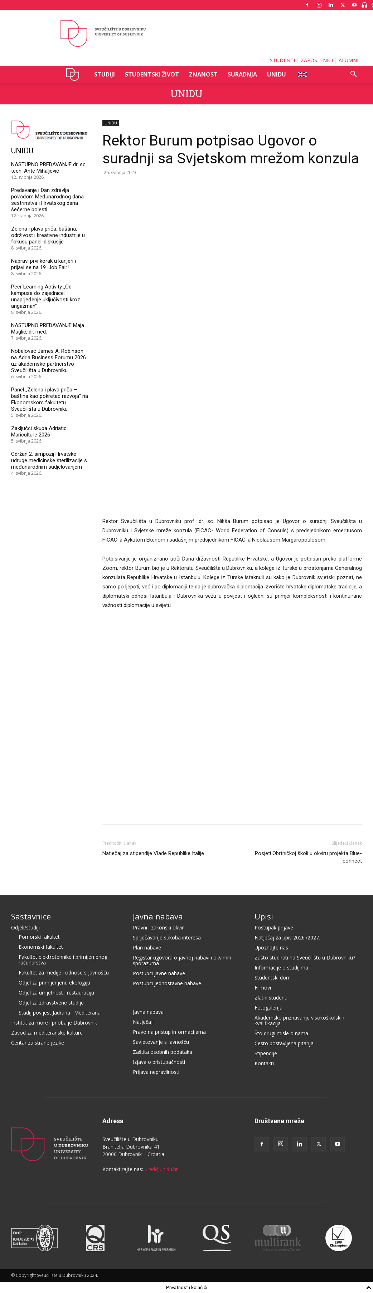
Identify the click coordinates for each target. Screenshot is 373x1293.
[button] (353, 74)
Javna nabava (158, 916)
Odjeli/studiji (25, 927)
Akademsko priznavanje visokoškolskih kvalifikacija (299, 1020)
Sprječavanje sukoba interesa (167, 937)
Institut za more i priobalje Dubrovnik (54, 1022)
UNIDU (74, 74)
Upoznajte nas (271, 947)
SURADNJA (242, 74)
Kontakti (264, 1063)
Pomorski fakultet (39, 936)
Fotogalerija (268, 1007)
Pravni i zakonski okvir (158, 927)
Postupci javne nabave (159, 973)
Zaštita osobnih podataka (162, 1051)
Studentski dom (273, 977)
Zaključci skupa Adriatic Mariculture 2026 (39, 431)
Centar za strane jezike (37, 1042)
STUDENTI (282, 60)
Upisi (264, 916)
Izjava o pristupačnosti (159, 1061)
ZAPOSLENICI (317, 60)
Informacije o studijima (281, 967)
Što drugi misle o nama (281, 1033)
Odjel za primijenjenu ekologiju (54, 982)
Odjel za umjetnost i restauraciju (56, 992)
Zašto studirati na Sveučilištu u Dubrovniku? (305, 957)
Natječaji (143, 1021)
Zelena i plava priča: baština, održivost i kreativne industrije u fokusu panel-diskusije (48, 235)
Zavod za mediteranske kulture (47, 1032)
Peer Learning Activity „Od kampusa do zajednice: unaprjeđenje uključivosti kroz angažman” (45, 296)
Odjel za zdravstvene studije (51, 1002)
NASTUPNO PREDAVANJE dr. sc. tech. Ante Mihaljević (49, 167)
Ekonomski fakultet (41, 946)
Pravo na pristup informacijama (169, 1031)
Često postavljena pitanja (284, 1043)
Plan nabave (147, 947)
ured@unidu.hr (161, 1169)
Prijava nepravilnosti (156, 1072)
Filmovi (263, 987)
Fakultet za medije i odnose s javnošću (64, 972)
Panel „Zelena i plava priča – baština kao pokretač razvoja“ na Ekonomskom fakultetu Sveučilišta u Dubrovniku (49, 399)
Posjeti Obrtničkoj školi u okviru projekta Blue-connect (308, 857)
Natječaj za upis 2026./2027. (287, 937)
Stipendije (266, 1053)
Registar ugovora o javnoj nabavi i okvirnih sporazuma (182, 960)
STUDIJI (104, 74)
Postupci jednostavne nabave (167, 983)
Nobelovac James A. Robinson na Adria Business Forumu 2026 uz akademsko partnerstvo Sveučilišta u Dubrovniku (48, 361)
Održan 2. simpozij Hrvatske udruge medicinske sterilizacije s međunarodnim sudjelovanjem (49, 460)
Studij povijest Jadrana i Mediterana (60, 1012)
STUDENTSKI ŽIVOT (152, 74)
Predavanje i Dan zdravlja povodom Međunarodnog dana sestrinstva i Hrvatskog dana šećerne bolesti (47, 200)
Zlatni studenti (271, 997)
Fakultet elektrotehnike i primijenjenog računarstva (63, 959)
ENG (302, 74)
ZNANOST (203, 74)
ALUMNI (348, 60)
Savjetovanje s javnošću (161, 1041)
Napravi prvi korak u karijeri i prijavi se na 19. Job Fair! (43, 264)
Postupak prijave (274, 927)
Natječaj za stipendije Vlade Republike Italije (153, 853)
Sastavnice (31, 916)
